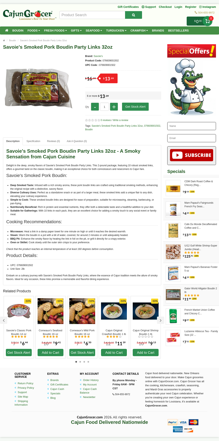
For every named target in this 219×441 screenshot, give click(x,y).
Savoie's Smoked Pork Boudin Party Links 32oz (43, 40)
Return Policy (24, 383)
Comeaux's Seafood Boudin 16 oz (50, 332)
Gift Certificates (128, 6)
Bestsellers (178, 30)
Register (190, 6)
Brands (158, 30)
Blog (51, 397)
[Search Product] (133, 15)
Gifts (76, 30)
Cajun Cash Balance (88, 390)
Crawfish (139, 30)
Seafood (94, 30)
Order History (89, 380)
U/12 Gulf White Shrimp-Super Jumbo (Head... (200, 247)
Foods (33, 30)
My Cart (207, 21)
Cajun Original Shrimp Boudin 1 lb (145, 332)
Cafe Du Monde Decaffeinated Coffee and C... (200, 226)
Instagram (207, 6)
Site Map (21, 396)
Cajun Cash (55, 388)
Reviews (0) (53, 141)
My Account (88, 384)
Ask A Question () (77, 141)
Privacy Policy (24, 387)
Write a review (120, 120)
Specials (53, 393)
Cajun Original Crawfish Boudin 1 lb (114, 332)
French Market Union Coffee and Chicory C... (199, 311)
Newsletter (87, 397)
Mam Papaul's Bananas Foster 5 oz (201, 269)
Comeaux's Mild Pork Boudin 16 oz (82, 332)
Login (178, 6)
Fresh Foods (55, 30)
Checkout (165, 6)
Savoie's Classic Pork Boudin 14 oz (19, 332)
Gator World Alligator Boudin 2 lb (200, 290)
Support (21, 392)
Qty (87, 106)
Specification (33, 141)
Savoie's (98, 56)
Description (13, 141)
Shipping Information (21, 403)
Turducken (116, 30)
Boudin (17, 30)
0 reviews (106, 120)
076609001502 (152, 125)
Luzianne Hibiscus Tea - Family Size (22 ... (201, 333)
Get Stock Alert (135, 106)
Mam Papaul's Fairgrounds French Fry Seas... (198, 204)
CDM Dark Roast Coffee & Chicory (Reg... (198, 183)
